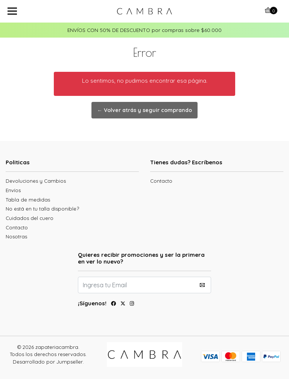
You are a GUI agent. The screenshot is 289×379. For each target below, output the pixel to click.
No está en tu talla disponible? (42, 209)
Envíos (13, 190)
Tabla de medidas (28, 200)
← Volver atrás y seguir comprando (144, 110)
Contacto (17, 227)
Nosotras (16, 236)
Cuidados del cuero (29, 218)
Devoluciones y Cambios (36, 181)
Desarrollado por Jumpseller (48, 362)
